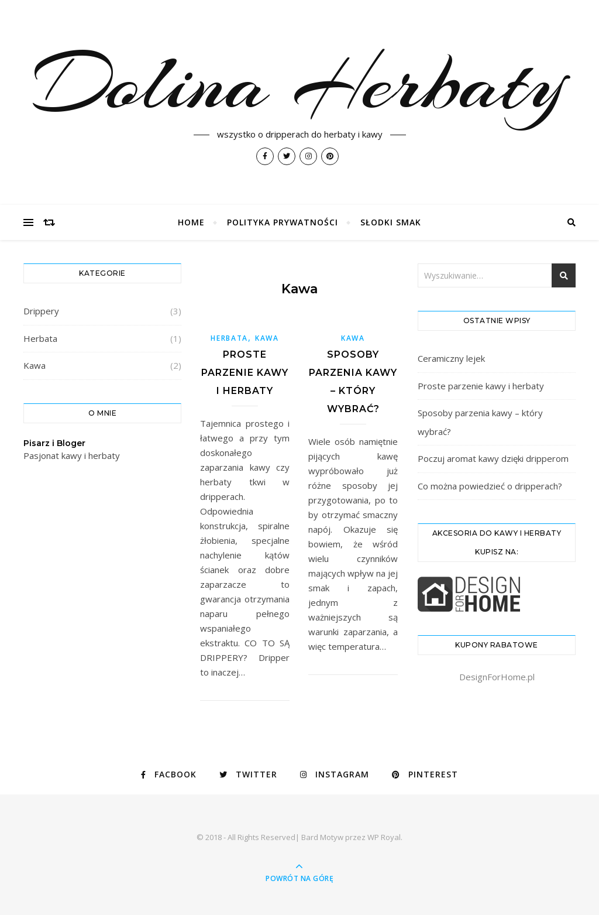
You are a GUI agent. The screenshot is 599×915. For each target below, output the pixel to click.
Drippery (41, 311)
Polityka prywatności (282, 222)
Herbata (40, 338)
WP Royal (384, 837)
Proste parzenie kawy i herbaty (244, 372)
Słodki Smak (390, 222)
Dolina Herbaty (299, 83)
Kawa (34, 365)
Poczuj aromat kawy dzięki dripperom (493, 458)
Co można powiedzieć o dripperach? (490, 486)
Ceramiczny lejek (451, 358)
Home (191, 222)
